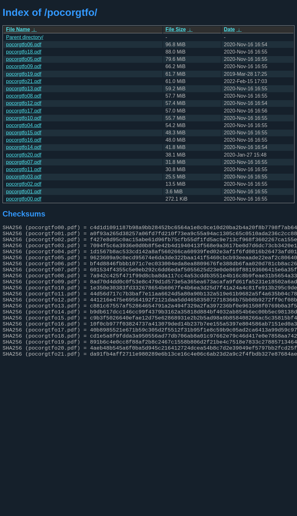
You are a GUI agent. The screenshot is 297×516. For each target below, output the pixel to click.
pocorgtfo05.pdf (23, 59)
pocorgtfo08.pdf (23, 96)
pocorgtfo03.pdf (23, 176)
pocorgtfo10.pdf (23, 118)
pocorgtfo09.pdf (23, 66)
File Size (176, 29)
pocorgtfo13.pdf (23, 88)
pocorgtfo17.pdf (23, 110)
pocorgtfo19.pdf (23, 74)
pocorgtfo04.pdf (23, 125)
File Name (18, 29)
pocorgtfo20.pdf (23, 155)
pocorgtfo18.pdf (23, 52)
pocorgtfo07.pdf (23, 162)
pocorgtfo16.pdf (23, 140)
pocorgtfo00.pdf (23, 199)
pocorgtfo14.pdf (23, 147)
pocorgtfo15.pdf (23, 132)
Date (229, 29)
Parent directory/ (24, 37)
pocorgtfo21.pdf (23, 81)
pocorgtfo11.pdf (23, 169)
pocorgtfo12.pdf (23, 103)
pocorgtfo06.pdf (23, 44)
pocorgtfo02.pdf (23, 184)
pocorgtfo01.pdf (23, 191)
